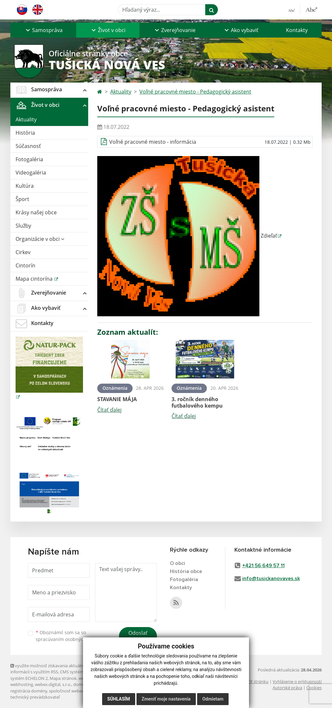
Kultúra (25, 185)
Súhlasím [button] (118, 699)
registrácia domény (28, 691)
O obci (177, 563)
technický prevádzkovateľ (35, 697)
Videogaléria (31, 172)
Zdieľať (187, 235)
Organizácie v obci (40, 238)
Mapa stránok (63, 678)
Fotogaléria (29, 159)
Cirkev (23, 252)
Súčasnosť (28, 146)
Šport (22, 199)
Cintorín (25, 265)
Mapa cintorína (35, 278)
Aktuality (26, 119)
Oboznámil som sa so (69, 635)
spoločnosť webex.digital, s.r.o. (78, 691)
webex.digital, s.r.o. (53, 684)
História (25, 132)
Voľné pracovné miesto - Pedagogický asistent (195, 91)
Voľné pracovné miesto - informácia (152, 141)
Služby (23, 225)
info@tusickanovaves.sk (271, 578)
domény (81, 684)
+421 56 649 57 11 (263, 565)
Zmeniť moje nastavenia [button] (166, 699)
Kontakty (297, 30)
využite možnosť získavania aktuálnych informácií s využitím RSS (50, 669)
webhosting (21, 684)
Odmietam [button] (212, 699)
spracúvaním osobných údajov (69, 639)
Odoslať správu (138, 636)
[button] (43, 30)
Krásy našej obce (36, 212)
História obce (186, 571)
